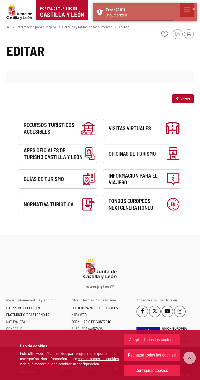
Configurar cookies (152, 370)
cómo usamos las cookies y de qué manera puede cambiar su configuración (69, 361)
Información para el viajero (36, 27)
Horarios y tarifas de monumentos (87, 27)
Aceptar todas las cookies (151, 339)
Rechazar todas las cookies (152, 355)
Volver (183, 98)
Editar (124, 27)
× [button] (193, 8)
